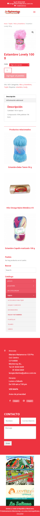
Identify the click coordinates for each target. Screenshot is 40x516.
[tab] (20, 96)
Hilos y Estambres (19, 24)
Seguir (16, 401)
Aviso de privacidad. (17, 394)
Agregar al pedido (15, 75)
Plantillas (11, 319)
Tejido (10, 24)
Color (6, 64)
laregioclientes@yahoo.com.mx (22, 373)
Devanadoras (13, 310)
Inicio (5, 24)
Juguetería (21, 286)
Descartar (20, 514)
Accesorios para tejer (16, 300)
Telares (10, 324)
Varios (10, 329)
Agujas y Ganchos (14, 305)
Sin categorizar (13, 291)
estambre (19, 87)
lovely (25, 87)
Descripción (10, 96)
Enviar (8, 443)
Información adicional (14, 100)
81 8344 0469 (18, 370)
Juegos (21, 281)
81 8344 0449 (18, 367)
